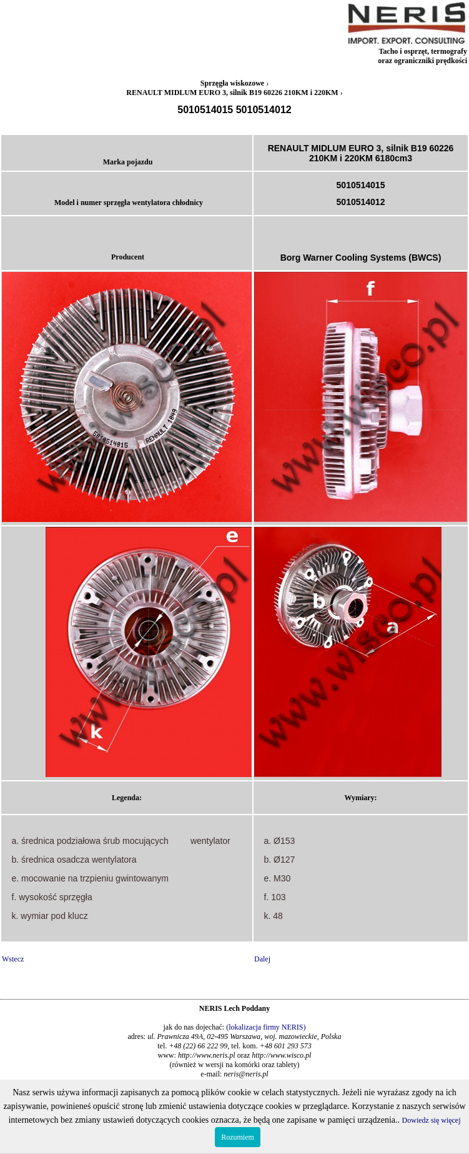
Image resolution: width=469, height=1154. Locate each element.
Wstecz (13, 959)
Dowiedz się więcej (431, 1120)
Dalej (262, 959)
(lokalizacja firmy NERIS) (265, 1027)
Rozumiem (237, 1137)
